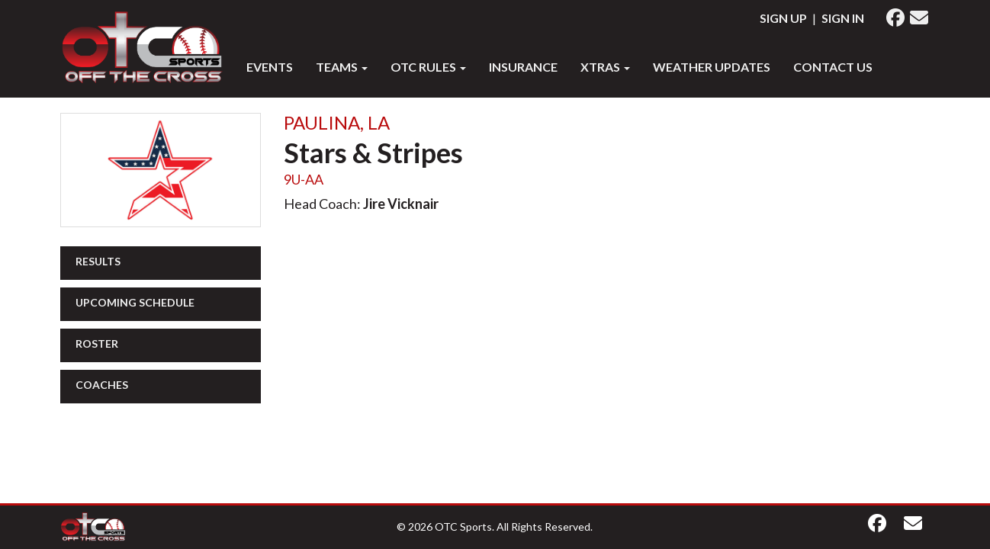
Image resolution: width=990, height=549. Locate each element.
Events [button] (269, 66)
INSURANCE (523, 66)
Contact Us (833, 66)
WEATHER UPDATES (711, 66)
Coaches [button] (102, 384)
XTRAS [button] (605, 66)
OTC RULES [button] (428, 66)
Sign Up (783, 18)
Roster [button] (97, 343)
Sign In (842, 18)
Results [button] (98, 261)
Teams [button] (342, 66)
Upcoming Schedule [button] (135, 302)
